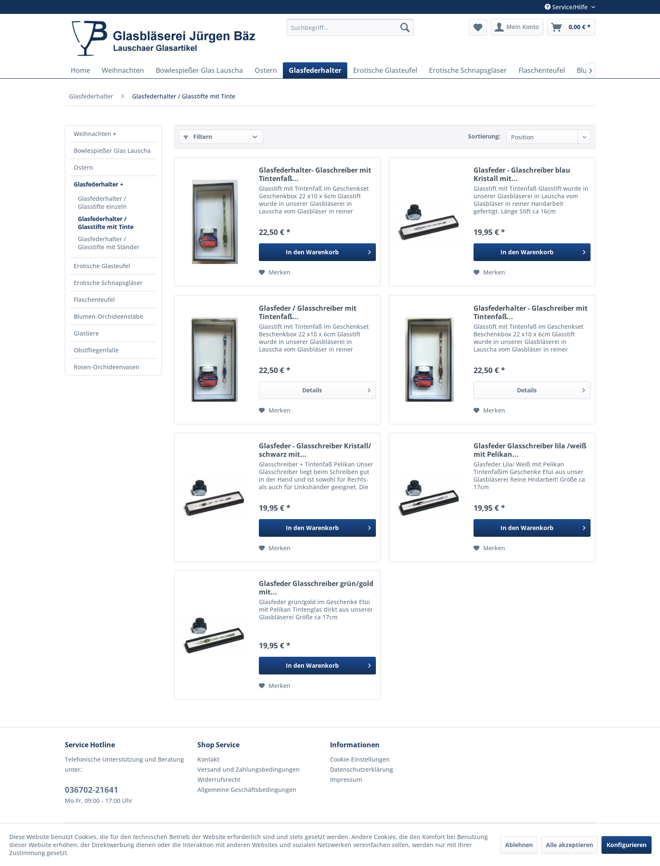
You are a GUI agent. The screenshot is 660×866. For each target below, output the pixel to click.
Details (336, 389)
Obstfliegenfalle (96, 350)
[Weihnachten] (123, 70)
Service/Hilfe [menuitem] (567, 7)
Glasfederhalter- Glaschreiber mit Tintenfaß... (315, 174)
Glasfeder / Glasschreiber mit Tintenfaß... (308, 312)
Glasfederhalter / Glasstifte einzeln (102, 203)
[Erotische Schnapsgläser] (468, 70)
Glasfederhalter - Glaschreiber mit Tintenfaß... (531, 312)
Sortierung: (484, 136)
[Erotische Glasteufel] (385, 70)
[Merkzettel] (478, 27)
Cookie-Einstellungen (360, 759)
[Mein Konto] (517, 27)
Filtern (198, 137)
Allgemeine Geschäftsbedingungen (246, 790)
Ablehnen (519, 845)
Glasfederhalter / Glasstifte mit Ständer (108, 243)
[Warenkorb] (571, 27)
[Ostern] (266, 70)
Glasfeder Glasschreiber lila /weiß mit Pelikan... (530, 450)
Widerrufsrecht (218, 779)
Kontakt (208, 759)
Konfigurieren (627, 845)
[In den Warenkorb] (317, 252)
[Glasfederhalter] (315, 70)
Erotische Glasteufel (102, 266)
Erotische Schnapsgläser (108, 283)
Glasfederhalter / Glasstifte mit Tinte (105, 223)
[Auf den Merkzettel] (274, 272)
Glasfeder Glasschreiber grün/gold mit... (316, 587)
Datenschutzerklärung (361, 769)
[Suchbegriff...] (350, 27)
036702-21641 (91, 789)
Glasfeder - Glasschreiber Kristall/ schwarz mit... (315, 450)
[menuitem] (350, 27)
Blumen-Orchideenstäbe (108, 316)
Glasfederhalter (97, 184)
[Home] (80, 70)
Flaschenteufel (94, 300)
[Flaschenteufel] (542, 70)
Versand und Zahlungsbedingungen (248, 769)
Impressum (346, 779)
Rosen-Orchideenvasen (106, 367)
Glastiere (86, 333)
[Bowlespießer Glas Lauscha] (199, 70)
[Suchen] (405, 27)
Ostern (83, 167)
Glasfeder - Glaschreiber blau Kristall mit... (522, 174)
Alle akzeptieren (569, 845)
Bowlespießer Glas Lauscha (112, 151)
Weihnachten (93, 134)
